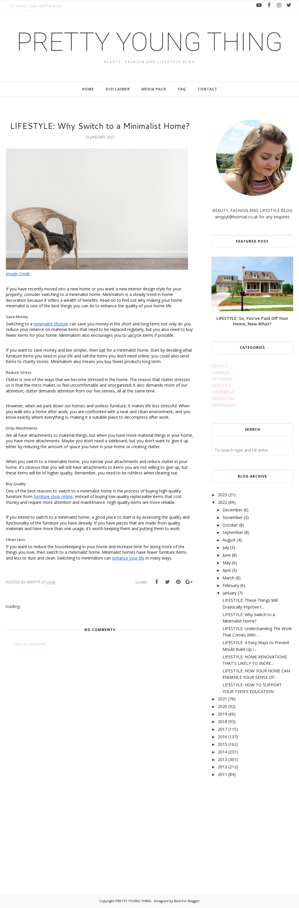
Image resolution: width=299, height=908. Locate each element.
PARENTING (223, 398)
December (232, 510)
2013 (222, 759)
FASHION (220, 372)
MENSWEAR (222, 392)
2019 (222, 714)
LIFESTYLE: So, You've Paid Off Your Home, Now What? (252, 321)
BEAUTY (219, 366)
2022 (222, 502)
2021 (222, 699)
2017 (222, 729)
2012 (222, 766)
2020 (222, 706)
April (226, 570)
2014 (222, 752)
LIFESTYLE (221, 385)
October (230, 525)
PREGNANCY (223, 405)
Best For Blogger (187, 901)
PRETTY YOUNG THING (149, 42)
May (226, 562)
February (230, 585)
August (229, 540)
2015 (222, 744)
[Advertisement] (255, 829)
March (228, 578)
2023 (222, 494)
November (232, 517)
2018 (222, 721)
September (232, 532)
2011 (222, 774)
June (226, 555)
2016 (222, 736)
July (225, 547)
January (229, 593)
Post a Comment (29, 644)
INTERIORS (222, 379)
